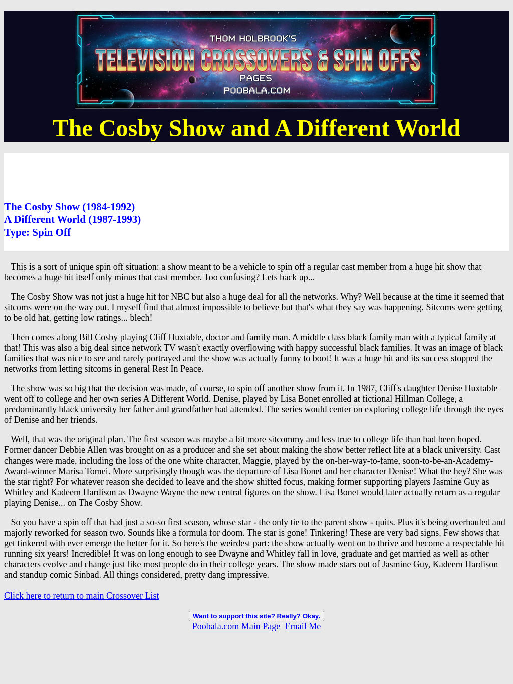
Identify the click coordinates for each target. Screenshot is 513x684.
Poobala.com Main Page (236, 626)
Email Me (303, 626)
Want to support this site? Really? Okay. (256, 616)
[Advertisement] (186, 175)
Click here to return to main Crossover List (81, 596)
